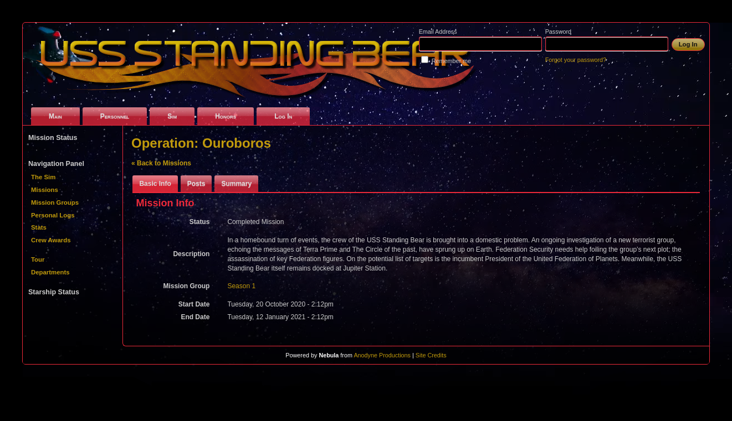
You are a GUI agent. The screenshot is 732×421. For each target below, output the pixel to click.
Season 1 (241, 286)
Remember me (451, 61)
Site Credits (431, 355)
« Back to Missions (161, 163)
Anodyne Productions (382, 355)
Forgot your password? (575, 59)
